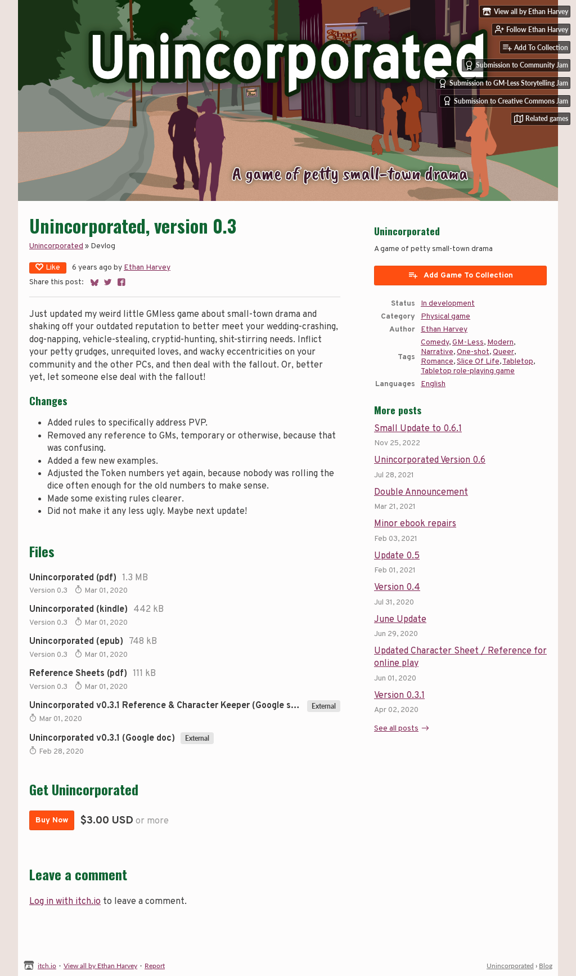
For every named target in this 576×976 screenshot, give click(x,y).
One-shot (473, 352)
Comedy (435, 342)
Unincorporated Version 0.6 (429, 460)
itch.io (47, 965)
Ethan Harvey (147, 267)
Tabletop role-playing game (468, 371)
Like (47, 267)
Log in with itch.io (65, 901)
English (433, 384)
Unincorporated (56, 246)
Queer (503, 352)
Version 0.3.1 (399, 695)
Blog (545, 965)
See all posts (396, 728)
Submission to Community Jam (516, 65)
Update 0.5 (397, 556)
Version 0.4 (397, 587)
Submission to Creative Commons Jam (505, 100)
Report (155, 965)
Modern (500, 342)
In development (448, 303)
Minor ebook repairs (415, 524)
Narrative (437, 352)
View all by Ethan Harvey (100, 965)
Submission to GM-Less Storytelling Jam (503, 83)
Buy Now (51, 820)
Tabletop (517, 361)
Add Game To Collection (460, 275)
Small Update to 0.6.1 (418, 429)
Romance (437, 361)
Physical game (445, 316)
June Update (400, 619)
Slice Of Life (478, 361)
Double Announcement (421, 492)
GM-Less (468, 342)
